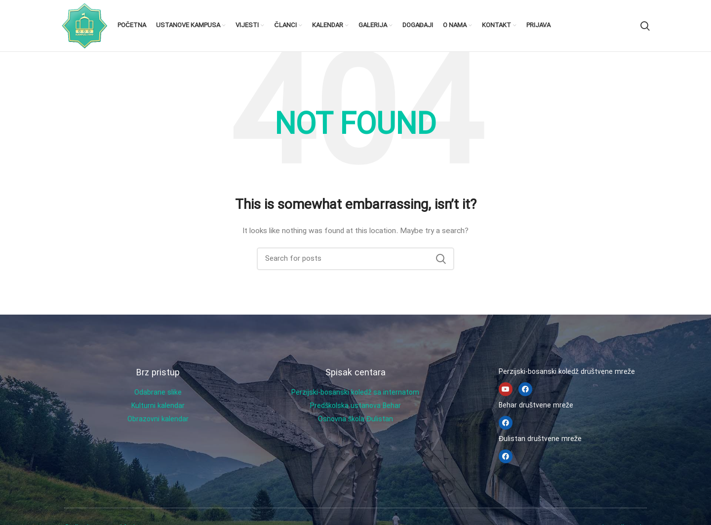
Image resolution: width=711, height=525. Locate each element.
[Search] (645, 26)
